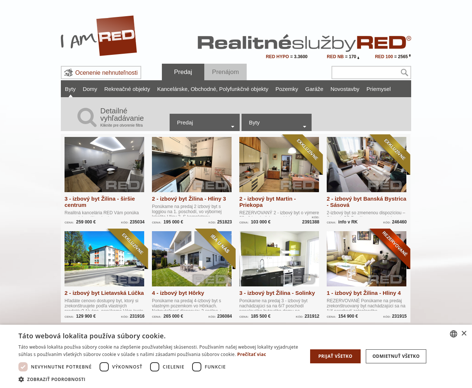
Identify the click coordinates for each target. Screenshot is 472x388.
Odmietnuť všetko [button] (396, 356)
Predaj (183, 71)
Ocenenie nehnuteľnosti (106, 73)
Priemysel (379, 89)
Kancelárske (173, 89)
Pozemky (286, 89)
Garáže (314, 89)
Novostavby (344, 89)
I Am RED (99, 35)
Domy (90, 89)
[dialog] (236, 356)
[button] (158, 378)
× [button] (463, 333)
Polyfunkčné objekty (243, 89)
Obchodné (204, 89)
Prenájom (225, 71)
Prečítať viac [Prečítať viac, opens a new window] (251, 354)
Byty (70, 89)
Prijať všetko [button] (335, 356)
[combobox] (453, 334)
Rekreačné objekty (127, 89)
